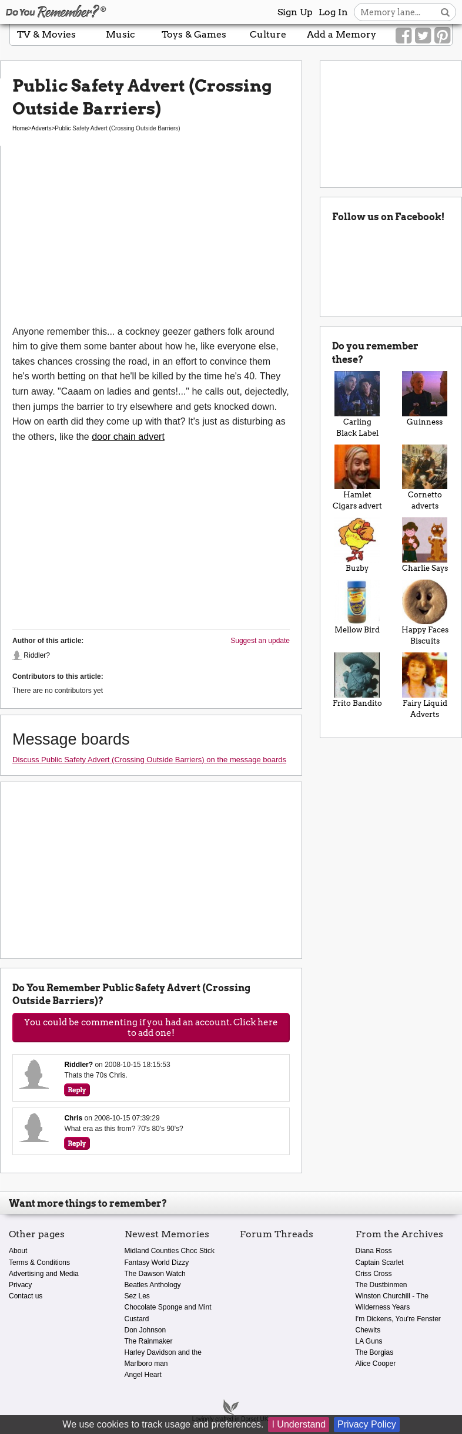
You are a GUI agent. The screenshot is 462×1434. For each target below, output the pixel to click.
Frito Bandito (357, 679)
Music (120, 34)
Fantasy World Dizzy (157, 1262)
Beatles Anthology (153, 1285)
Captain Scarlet (380, 1262)
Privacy (20, 1285)
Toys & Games (194, 34)
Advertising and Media (44, 1274)
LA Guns (369, 1341)
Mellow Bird (357, 607)
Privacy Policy (366, 1424)
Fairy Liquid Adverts (425, 685)
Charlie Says (425, 544)
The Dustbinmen (381, 1285)
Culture (268, 34)
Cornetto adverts (425, 477)
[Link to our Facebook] (403, 35)
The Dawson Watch (155, 1274)
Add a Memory (341, 34)
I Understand (299, 1424)
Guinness (425, 398)
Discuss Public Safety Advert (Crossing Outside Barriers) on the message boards (149, 759)
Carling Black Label (357, 404)
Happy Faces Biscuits (425, 612)
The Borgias (375, 1352)
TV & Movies (46, 34)
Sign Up (295, 12)
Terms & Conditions (39, 1262)
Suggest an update (260, 641)
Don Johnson (145, 1330)
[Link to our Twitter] (423, 35)
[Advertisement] (151, 236)
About (18, 1251)
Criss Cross (374, 1274)
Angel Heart (143, 1375)
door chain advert (128, 437)
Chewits (368, 1330)
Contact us (25, 1296)
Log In (333, 12)
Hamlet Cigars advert (357, 477)
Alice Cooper (376, 1363)
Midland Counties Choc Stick (170, 1251)
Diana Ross (374, 1251)
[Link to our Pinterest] (442, 35)
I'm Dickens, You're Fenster (398, 1319)
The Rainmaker (149, 1341)
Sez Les (137, 1296)
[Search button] (445, 12)
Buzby (357, 544)
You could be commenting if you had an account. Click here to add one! (151, 1027)
